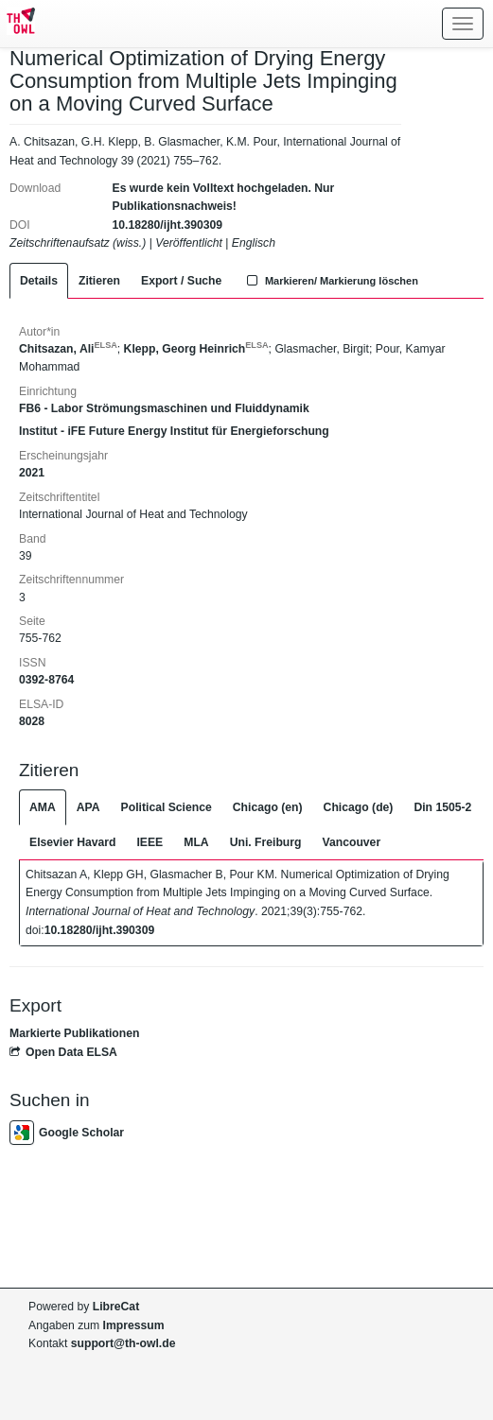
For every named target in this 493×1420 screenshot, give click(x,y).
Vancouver (352, 842)
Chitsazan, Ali (68, 348)
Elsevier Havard (72, 842)
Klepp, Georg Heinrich (196, 348)
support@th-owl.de (123, 1343)
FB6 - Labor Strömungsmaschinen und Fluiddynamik (164, 408)
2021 (31, 472)
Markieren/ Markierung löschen (330, 280)
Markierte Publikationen (74, 1033)
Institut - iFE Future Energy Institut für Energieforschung (174, 431)
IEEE (149, 842)
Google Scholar (66, 1132)
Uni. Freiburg (266, 842)
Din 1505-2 (442, 807)
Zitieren (99, 280)
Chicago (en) (268, 807)
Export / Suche (181, 280)
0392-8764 (46, 679)
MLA (196, 842)
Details (39, 280)
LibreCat (116, 1306)
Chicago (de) (359, 807)
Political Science (166, 807)
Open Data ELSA (63, 1052)
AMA (42, 807)
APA (88, 807)
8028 (31, 721)
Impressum (134, 1325)
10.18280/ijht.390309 (168, 225)
